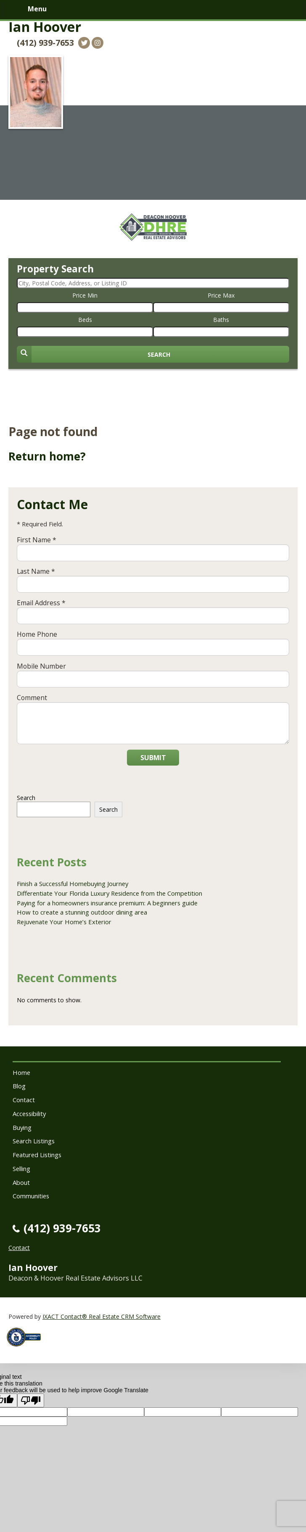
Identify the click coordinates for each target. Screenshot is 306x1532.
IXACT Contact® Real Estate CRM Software (101, 1316)
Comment (32, 697)
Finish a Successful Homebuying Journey (72, 883)
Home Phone (37, 634)
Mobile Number (41, 666)
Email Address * (41, 602)
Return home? (47, 456)
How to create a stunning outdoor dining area (82, 912)
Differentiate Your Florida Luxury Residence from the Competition (109, 893)
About (21, 1182)
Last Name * (36, 571)
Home (21, 1072)
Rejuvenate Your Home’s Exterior (64, 922)
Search (26, 798)
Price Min (85, 295)
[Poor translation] (30, 1400)
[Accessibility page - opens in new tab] (26, 1349)
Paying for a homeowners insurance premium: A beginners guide (107, 903)
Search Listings (34, 1141)
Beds (85, 320)
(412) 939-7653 (45, 42)
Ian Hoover (44, 27)
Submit (153, 757)
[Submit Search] (153, 354)
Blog (19, 1086)
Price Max (221, 295)
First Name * (36, 539)
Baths (221, 320)
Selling (21, 1168)
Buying (22, 1127)
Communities (31, 1196)
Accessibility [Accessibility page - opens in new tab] (29, 1113)
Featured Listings (37, 1154)
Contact (24, 1099)
